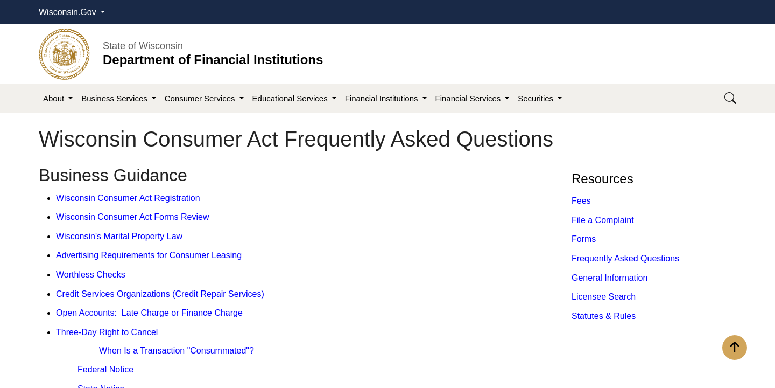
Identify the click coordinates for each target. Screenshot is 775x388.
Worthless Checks (90, 274)
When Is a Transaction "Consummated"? (176, 350)
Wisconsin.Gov (68, 12)
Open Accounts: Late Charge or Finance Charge (149, 312)
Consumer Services (201, 98)
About (54, 98)
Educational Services (291, 98)
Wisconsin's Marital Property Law (119, 236)
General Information (609, 277)
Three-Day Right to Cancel (107, 332)
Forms (584, 239)
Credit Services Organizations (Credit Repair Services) (160, 294)
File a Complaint (603, 220)
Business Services (115, 98)
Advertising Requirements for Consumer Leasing (149, 255)
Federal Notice (105, 369)
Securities (536, 98)
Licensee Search (604, 296)
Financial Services (469, 98)
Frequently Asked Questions (625, 258)
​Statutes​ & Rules (604, 316)
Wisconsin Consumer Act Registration (128, 198)
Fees (581, 200)
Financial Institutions (382, 98)
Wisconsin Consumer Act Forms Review (132, 216)
